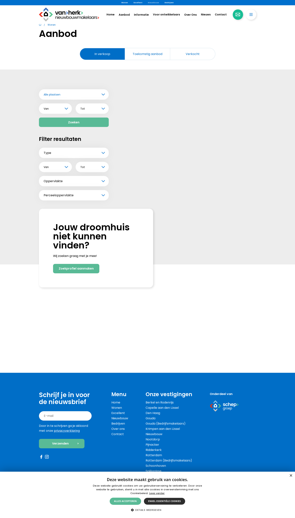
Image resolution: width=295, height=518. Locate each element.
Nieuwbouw (153, 3)
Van (46, 109)
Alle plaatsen (52, 94)
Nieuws (206, 14)
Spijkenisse (153, 471)
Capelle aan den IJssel (162, 408)
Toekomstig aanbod (147, 54)
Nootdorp (153, 439)
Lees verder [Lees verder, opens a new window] (157, 493)
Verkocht (193, 54)
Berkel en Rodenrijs (160, 402)
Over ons (118, 429)
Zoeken (73, 122)
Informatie (141, 14)
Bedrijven (169, 3)
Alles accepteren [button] (125, 501)
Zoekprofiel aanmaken (76, 315)
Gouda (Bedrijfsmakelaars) (166, 423)
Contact (221, 14)
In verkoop (102, 54)
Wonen (124, 3)
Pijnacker (152, 444)
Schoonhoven (156, 466)
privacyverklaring (67, 431)
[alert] (147, 495)
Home (110, 14)
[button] (147, 510)
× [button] (290, 475)
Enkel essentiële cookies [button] (164, 501)
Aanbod (124, 14)
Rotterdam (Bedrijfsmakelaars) (169, 460)
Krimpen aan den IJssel (163, 429)
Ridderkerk (154, 450)
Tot (82, 109)
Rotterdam (154, 455)
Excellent (138, 3)
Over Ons (190, 14)
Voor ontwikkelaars (166, 14)
